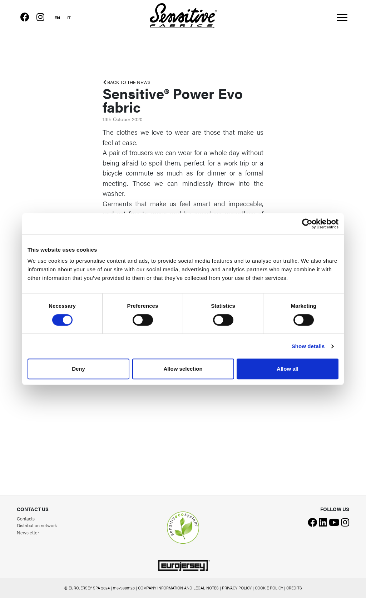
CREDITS (294, 587)
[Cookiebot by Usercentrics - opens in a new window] (307, 223)
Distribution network (37, 525)
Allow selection (182, 369)
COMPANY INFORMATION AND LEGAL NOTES (178, 587)
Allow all (287, 369)
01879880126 (124, 587)
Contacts (26, 518)
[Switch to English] (57, 16)
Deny (78, 369)
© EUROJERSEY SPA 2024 (87, 587)
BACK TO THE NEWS (126, 82)
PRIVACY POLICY (237, 587)
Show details (308, 346)
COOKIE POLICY (269, 587)
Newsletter (28, 532)
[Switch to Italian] (69, 16)
